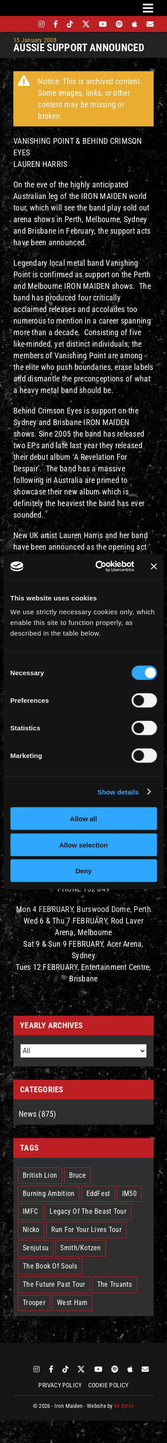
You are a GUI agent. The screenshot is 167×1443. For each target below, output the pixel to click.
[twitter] (86, 24)
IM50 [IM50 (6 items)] (129, 1193)
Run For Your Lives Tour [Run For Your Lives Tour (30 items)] (86, 1229)
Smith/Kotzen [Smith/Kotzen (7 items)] (80, 1248)
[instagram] (41, 24)
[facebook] (55, 24)
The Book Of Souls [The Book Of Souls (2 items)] (50, 1266)
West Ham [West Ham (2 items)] (72, 1302)
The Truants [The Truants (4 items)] (114, 1284)
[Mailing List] (150, 24)
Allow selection (83, 844)
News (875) (38, 1114)
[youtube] (103, 24)
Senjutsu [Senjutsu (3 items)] (36, 1248)
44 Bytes (124, 1405)
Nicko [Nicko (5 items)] (31, 1229)
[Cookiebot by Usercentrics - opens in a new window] (99, 566)
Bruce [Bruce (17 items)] (77, 1175)
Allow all (83, 819)
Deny (83, 871)
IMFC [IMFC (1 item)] (30, 1211)
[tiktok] (70, 24)
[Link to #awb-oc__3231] (148, 8)
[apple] (134, 24)
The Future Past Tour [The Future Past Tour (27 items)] (54, 1284)
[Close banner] (154, 566)
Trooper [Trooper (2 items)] (34, 1302)
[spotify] (119, 24)
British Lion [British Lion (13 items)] (40, 1175)
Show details (118, 791)
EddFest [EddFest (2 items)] (98, 1193)
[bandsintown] (26, 24)
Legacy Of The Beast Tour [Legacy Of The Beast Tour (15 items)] (87, 1211)
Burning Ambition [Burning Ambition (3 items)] (48, 1193)
